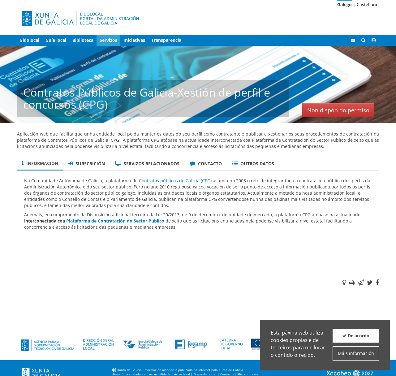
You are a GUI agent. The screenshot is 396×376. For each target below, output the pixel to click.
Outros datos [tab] (253, 163)
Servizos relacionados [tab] (147, 163)
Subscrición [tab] (86, 163)
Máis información (356, 353)
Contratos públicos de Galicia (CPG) (175, 181)
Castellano (367, 4)
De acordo (355, 336)
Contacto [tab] (206, 163)
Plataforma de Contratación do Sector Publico (115, 221)
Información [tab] (40, 163)
